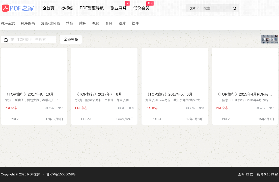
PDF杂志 (11, 108)
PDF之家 (33, 174)
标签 (67, 8)
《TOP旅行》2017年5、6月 (169, 94)
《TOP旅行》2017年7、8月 (98, 94)
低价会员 (141, 5)
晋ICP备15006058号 (61, 174)
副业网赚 (118, 5)
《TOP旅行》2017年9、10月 (29, 94)
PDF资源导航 (92, 8)
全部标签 (71, 39)
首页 (48, 8)
